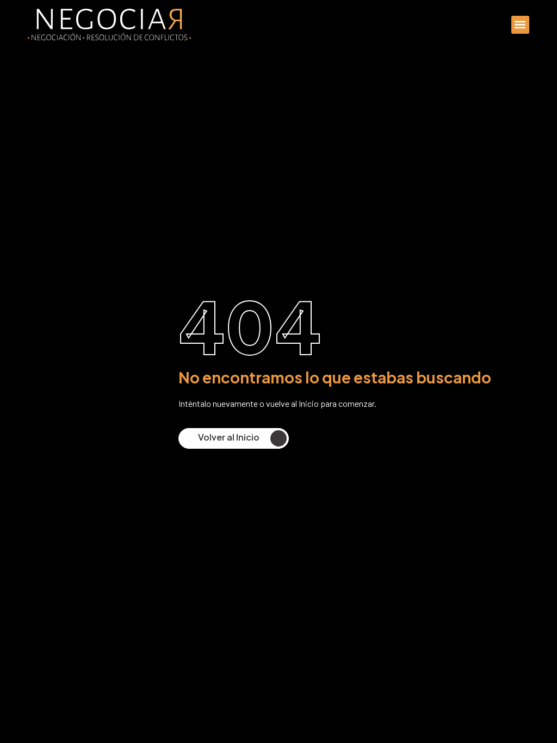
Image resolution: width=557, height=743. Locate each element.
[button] (520, 25)
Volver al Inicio (244, 438)
